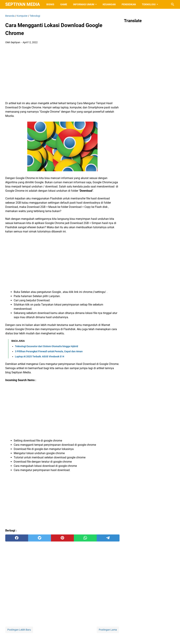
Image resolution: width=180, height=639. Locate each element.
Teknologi (149, 4)
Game (63, 4)
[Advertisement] (62, 73)
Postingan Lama (108, 629)
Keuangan (109, 4)
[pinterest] (62, 537)
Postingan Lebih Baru (19, 629)
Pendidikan (129, 4)
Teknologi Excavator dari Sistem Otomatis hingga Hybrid (46, 346)
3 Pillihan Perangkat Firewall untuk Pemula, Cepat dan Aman (49, 351)
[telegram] (108, 537)
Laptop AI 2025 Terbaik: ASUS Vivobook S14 (39, 356)
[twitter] (39, 537)
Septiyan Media (22, 4)
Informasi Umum (83, 4)
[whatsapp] (85, 537)
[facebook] (16, 537)
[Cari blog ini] (173, 4)
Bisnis (50, 4)
